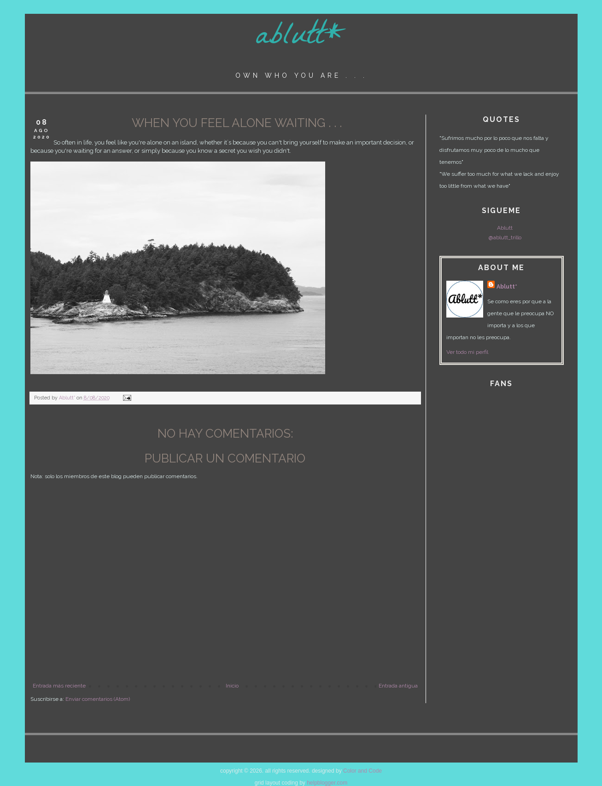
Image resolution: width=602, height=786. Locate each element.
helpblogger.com (327, 783)
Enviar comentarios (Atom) (97, 699)
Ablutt (505, 228)
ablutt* (301, 38)
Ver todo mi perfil (467, 352)
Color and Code (362, 771)
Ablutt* (507, 286)
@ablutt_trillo (505, 237)
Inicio (232, 685)
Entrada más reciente (59, 685)
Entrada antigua (398, 685)
